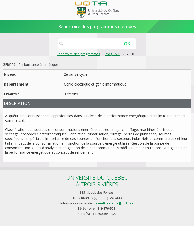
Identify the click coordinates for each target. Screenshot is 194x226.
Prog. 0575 (112, 54)
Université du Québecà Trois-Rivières (97, 181)
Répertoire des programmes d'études (97, 26)
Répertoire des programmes (78, 54)
